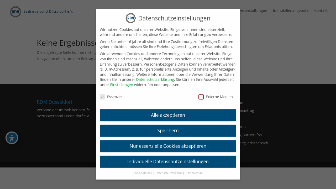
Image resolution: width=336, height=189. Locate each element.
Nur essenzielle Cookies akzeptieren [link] (168, 143)
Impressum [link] (195, 170)
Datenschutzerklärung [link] (155, 76)
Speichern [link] (167, 127)
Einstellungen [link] (121, 81)
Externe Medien (215, 93)
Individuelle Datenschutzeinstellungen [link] (168, 158)
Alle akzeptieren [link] (168, 112)
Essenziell (112, 93)
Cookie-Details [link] (143, 170)
